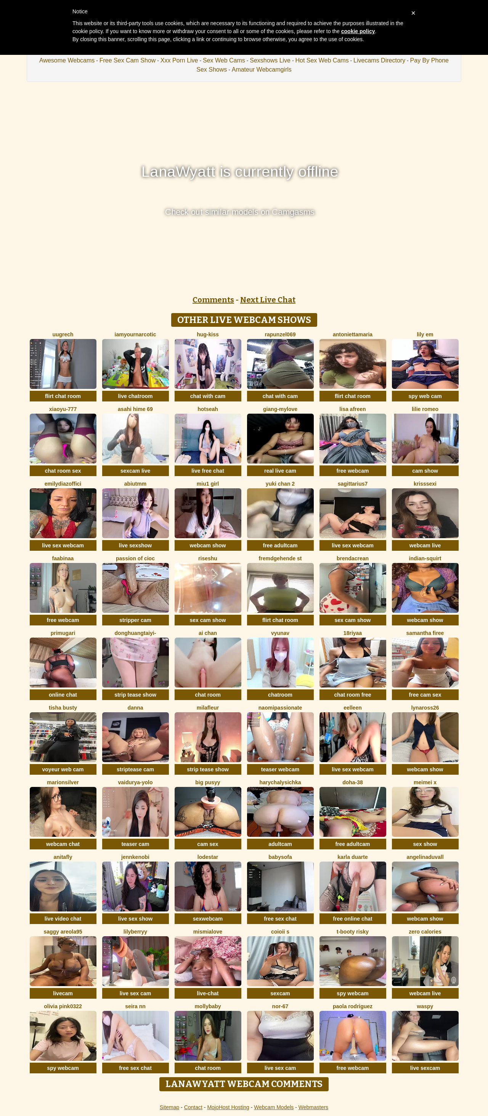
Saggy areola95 (62, 932)
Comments (213, 299)
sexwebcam (208, 919)
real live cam (280, 471)
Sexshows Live (270, 60)
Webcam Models (274, 1107)
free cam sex (425, 695)
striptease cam (135, 769)
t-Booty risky (353, 932)
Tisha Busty (63, 708)
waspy (425, 1006)
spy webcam (352, 993)
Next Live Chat (267, 299)
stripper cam (135, 620)
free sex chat (280, 919)
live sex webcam (63, 545)
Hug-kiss (208, 334)
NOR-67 (280, 1006)
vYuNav (280, 633)
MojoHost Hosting (228, 1107)
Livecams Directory (379, 60)
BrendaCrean (353, 558)
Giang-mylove (280, 409)
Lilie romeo (425, 409)
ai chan (208, 633)
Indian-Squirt (425, 558)
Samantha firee (425, 633)
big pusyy (207, 782)
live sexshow (135, 545)
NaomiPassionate (280, 708)
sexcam (280, 993)
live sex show (135, 919)
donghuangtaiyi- (135, 633)
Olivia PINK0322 (63, 1006)
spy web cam (424, 396)
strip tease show (135, 695)
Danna (135, 708)
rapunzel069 (280, 334)
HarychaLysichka (280, 782)
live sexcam (425, 1068)
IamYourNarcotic (135, 334)
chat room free (352, 695)
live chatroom (135, 396)
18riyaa (353, 633)
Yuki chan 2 (280, 484)
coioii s (280, 932)
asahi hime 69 (135, 409)
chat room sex (63, 471)
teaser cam (135, 844)
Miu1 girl (208, 484)
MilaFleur (208, 708)
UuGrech (62, 334)
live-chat (208, 993)
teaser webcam (280, 769)
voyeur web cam (63, 769)
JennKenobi (135, 857)
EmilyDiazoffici (63, 484)
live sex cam (135, 993)
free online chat (352, 919)
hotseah (207, 409)
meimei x (425, 782)
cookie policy (358, 31)
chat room (208, 695)
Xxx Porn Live (179, 60)
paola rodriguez (352, 1006)
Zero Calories (425, 932)
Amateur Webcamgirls (262, 69)
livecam (62, 993)
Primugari (63, 633)
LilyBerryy (135, 932)
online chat (63, 695)
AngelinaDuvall (424, 857)
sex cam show (208, 620)
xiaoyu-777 (63, 409)
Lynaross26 (425, 708)
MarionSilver (63, 782)
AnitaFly (62, 857)
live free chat (207, 471)
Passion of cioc (135, 558)
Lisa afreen (352, 409)
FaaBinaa (63, 558)
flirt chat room (63, 396)
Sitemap (169, 1107)
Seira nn (135, 1006)
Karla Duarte (352, 857)
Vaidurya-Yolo (135, 782)
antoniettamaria (352, 334)
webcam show (208, 545)
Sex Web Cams (224, 60)
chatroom (280, 695)
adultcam (280, 844)
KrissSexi (425, 484)
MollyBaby (207, 1006)
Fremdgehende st (280, 558)
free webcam (353, 471)
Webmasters (313, 1107)
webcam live (425, 545)
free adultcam (280, 545)
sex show (425, 844)
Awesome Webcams (67, 60)
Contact (193, 1107)
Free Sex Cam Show (128, 60)
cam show (425, 471)
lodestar (207, 857)
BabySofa (280, 857)
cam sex (207, 844)
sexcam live (135, 471)
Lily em (425, 334)
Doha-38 (352, 782)
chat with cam (208, 396)
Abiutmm (135, 484)
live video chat (63, 919)
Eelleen (352, 708)
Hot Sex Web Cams (321, 60)
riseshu (207, 558)
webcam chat (63, 844)
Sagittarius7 (353, 484)
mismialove (207, 932)
